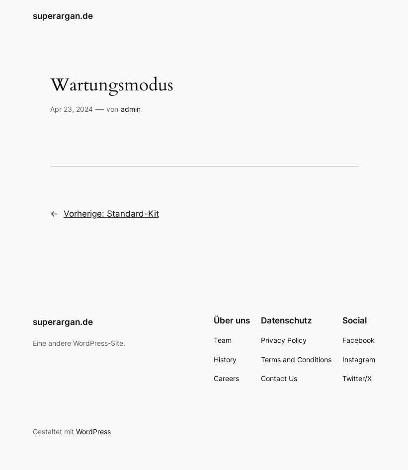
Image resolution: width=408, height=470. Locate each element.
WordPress (93, 431)
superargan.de (63, 16)
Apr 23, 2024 (71, 109)
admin (131, 109)
